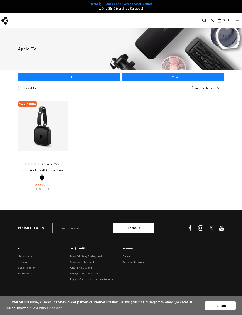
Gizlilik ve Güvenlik (81, 268)
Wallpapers (25, 274)
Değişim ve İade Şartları (84, 274)
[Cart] (225, 20)
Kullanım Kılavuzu (133, 262)
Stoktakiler (30, 88)
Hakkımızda (25, 257)
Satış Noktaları (27, 268)
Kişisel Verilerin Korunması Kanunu (91, 279)
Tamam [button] (220, 305)
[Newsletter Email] (81, 229)
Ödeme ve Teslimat (82, 262)
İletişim (22, 262)
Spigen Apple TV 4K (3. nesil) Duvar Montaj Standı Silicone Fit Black (42, 171)
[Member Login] (212, 20)
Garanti (126, 257)
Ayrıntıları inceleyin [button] (48, 308)
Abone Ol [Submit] (134, 228)
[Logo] (4, 21)
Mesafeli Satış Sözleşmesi (86, 257)
